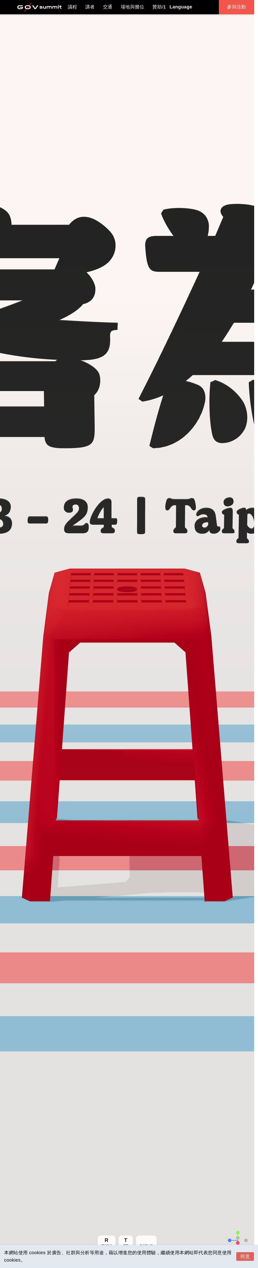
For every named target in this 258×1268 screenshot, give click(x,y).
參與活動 (236, 6)
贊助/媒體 (162, 6)
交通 (108, 6)
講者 (90, 6)
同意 (245, 1256)
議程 (72, 6)
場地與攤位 (132, 6)
